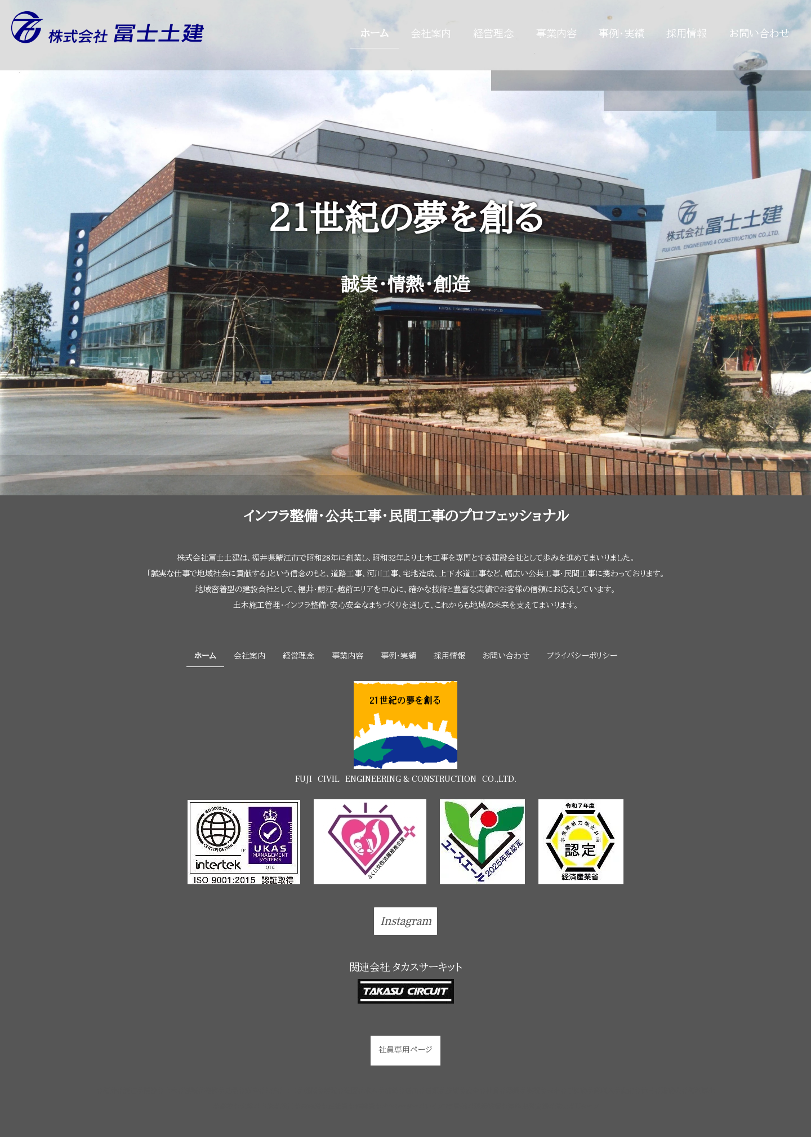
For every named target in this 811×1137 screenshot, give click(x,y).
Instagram (405, 921)
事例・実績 (621, 34)
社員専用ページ (405, 1050)
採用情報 (686, 34)
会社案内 (431, 34)
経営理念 (493, 34)
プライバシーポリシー (582, 656)
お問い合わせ (759, 34)
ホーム (374, 34)
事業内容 (556, 34)
